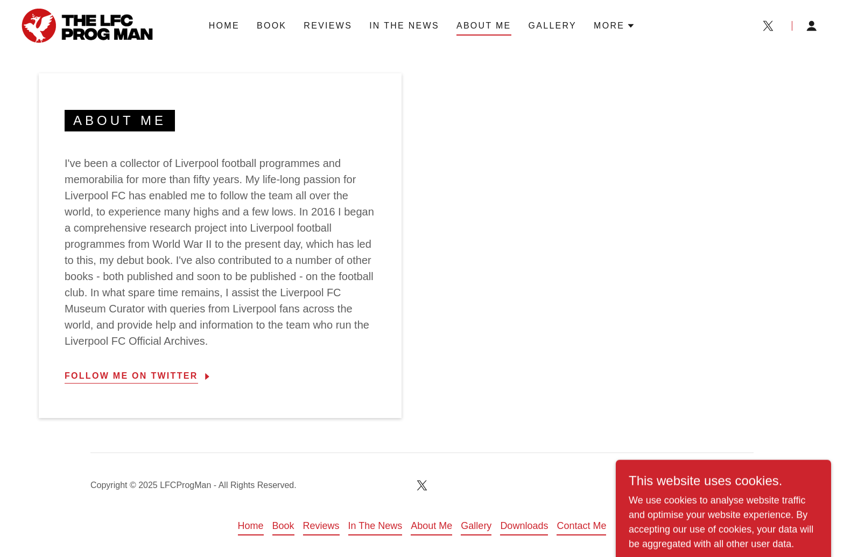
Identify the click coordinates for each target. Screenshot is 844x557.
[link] (87, 25)
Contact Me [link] (581, 525)
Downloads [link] (524, 525)
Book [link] (271, 25)
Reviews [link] (328, 25)
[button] (614, 25)
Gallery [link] (553, 25)
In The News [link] (404, 25)
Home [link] (224, 25)
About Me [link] (483, 25)
